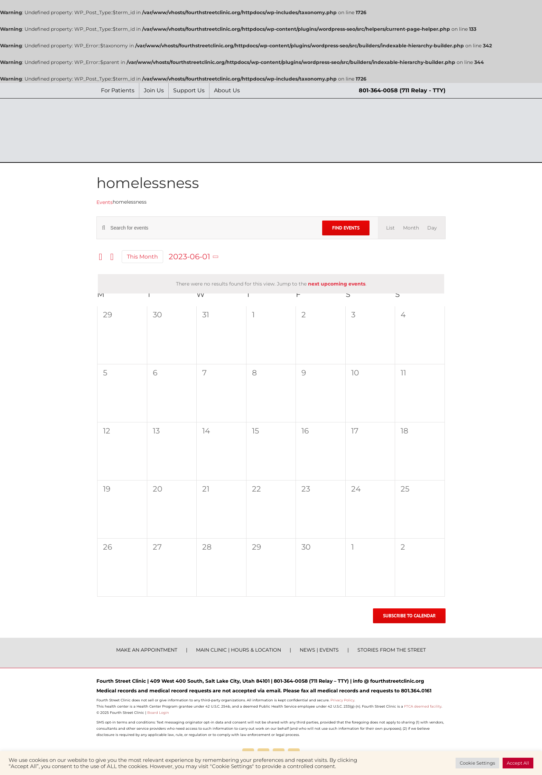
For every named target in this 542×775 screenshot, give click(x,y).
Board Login (158, 712)
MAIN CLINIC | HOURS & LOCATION (238, 650)
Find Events (345, 228)
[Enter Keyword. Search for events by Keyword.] (212, 228)
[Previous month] (100, 257)
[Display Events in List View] (390, 228)
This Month (142, 256)
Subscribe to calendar (409, 616)
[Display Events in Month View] (411, 228)
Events (104, 202)
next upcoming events (336, 284)
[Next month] (112, 257)
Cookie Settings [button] (477, 763)
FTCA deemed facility (422, 706)
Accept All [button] (518, 763)
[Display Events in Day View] (432, 228)
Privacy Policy (342, 700)
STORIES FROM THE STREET (391, 650)
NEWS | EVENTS (319, 650)
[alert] (271, 283)
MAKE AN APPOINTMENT (146, 650)
